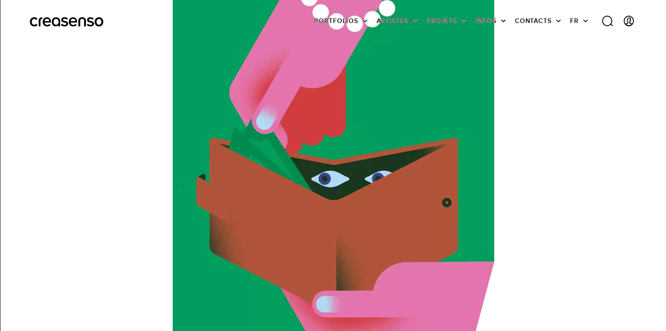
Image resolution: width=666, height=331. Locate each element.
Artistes (392, 20)
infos (486, 20)
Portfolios (336, 20)
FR (574, 20)
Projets (442, 20)
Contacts (533, 20)
